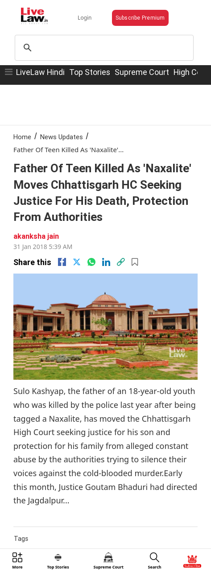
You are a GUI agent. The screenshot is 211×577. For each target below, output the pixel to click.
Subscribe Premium (140, 17)
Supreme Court (142, 72)
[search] (102, 47)
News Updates (61, 137)
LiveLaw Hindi (40, 72)
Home (22, 137)
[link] (121, 262)
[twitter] (77, 262)
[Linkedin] (106, 262)
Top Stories (89, 72)
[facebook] (62, 262)
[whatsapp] (91, 262)
